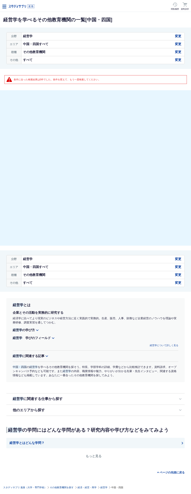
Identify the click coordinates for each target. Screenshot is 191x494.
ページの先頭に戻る (172, 472)
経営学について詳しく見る (164, 345)
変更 (178, 36)
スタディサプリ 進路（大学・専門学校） (25, 487)
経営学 (103, 487)
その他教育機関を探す (62, 487)
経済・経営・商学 (87, 487)
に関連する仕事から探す (38, 399)
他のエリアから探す (29, 410)
